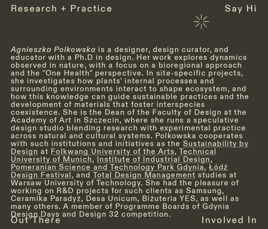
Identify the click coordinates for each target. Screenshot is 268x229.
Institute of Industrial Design (153, 159)
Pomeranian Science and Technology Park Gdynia (107, 167)
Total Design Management (144, 175)
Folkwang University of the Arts (113, 151)
